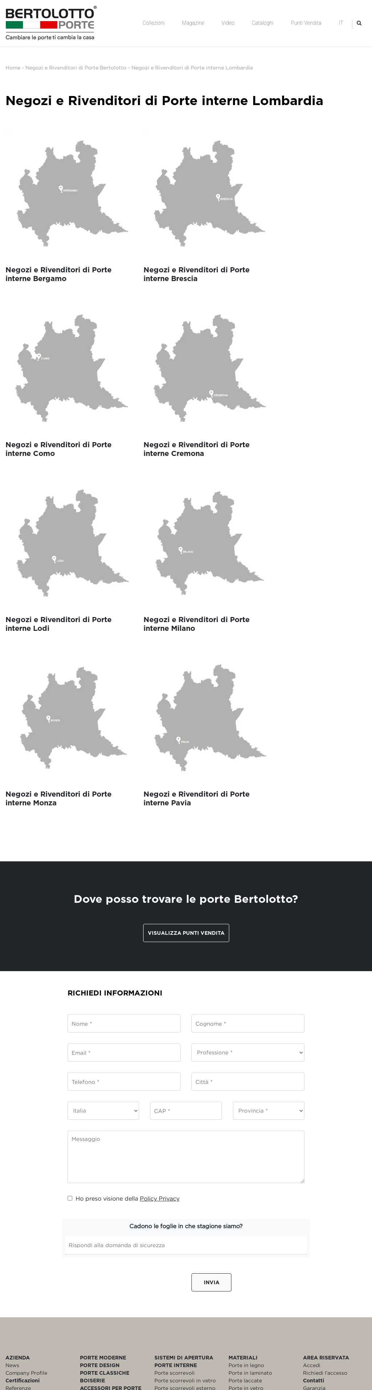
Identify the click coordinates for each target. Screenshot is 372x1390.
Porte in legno (246, 1148)
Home (12, 67)
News (12, 1148)
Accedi (311, 1148)
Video (228, 23)
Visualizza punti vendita (186, 716)
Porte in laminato (250, 1156)
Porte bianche (246, 1179)
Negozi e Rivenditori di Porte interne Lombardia (192, 67)
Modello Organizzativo (34, 1186)
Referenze (18, 1171)
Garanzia (314, 1171)
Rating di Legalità (27, 1202)
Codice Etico (21, 1179)
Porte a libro (170, 1194)
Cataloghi (263, 23)
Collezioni (154, 23)
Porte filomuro (172, 1202)
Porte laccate (245, 1163)
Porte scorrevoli (174, 1156)
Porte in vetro (246, 1171)
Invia (211, 1066)
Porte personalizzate (255, 1194)
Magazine (193, 23)
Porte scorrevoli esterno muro (184, 1175)
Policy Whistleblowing (33, 1194)
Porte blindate (246, 1186)
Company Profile (26, 1156)
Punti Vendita (306, 23)
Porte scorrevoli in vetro (185, 1163)
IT (341, 23)
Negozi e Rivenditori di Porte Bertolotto (75, 67)
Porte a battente (175, 1186)
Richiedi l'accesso (325, 1156)
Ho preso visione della (123, 981)
